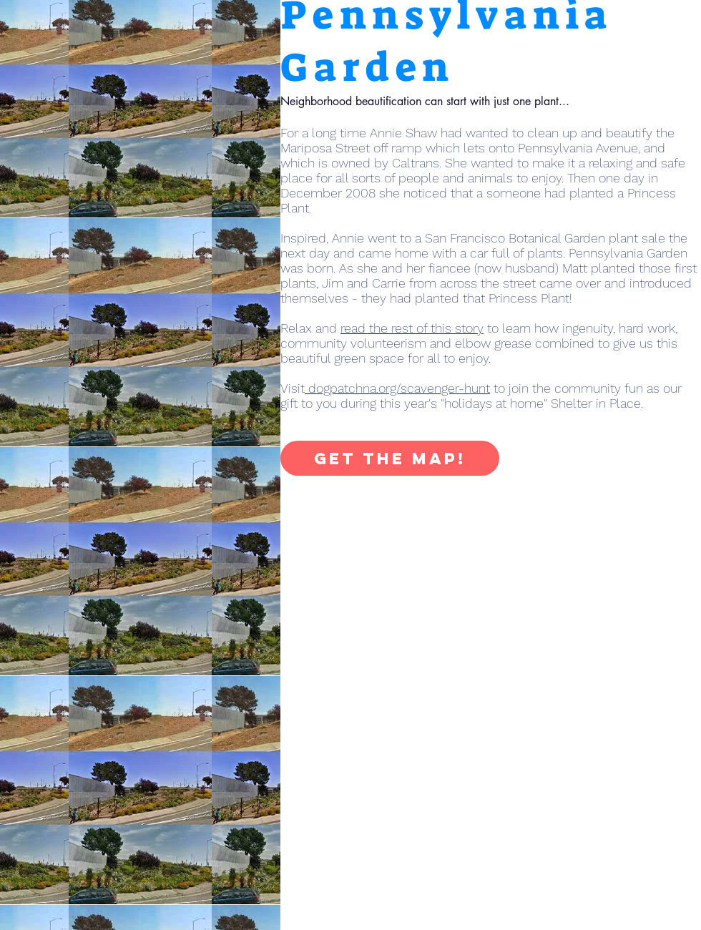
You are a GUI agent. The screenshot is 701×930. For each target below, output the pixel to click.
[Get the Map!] (389, 458)
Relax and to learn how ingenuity (446, 328)
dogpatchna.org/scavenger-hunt (397, 388)
